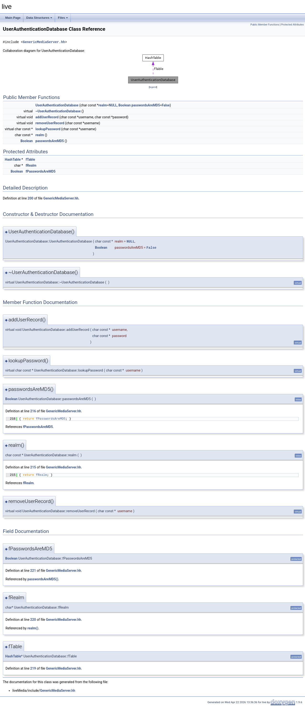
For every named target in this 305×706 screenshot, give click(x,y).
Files (63, 18)
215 (33, 467)
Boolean (124, 105)
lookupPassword (48, 129)
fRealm (31, 165)
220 (33, 619)
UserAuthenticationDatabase (57, 105)
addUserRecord (47, 117)
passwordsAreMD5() (42, 579)
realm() (32, 628)
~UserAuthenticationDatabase (58, 111)
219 (33, 668)
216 (33, 411)
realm (102, 105)
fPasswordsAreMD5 (41, 171)
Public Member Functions (264, 24)
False (166, 105)
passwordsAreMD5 (146, 105)
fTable (30, 159)
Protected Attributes (292, 24)
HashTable (13, 159)
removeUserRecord (50, 123)
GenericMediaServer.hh (44, 42)
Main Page (12, 18)
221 (33, 570)
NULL (113, 105)
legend (152, 87)
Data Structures (39, 18)
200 (30, 198)
